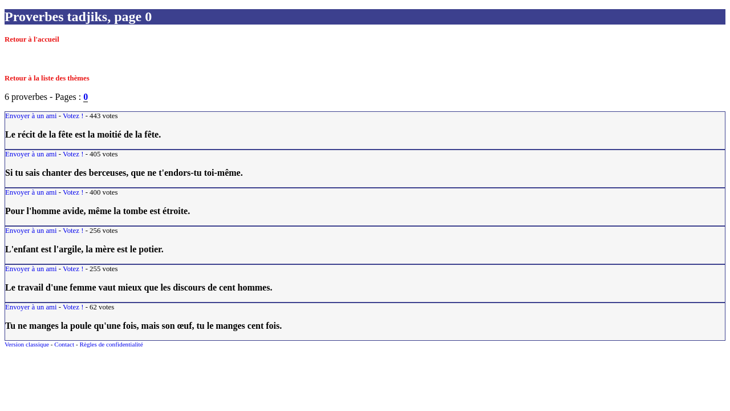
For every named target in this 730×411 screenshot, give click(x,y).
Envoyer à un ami (31, 116)
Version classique (27, 344)
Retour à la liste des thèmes (47, 78)
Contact (64, 344)
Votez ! (73, 116)
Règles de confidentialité (111, 344)
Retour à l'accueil (32, 39)
